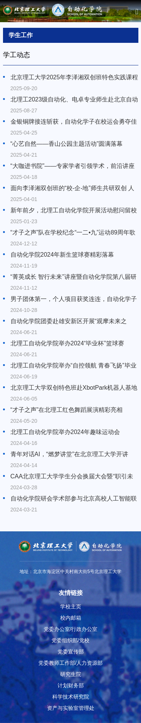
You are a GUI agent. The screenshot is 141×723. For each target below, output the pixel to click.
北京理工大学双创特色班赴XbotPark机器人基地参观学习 (74, 388)
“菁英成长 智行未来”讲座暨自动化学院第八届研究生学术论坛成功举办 (73, 277)
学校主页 (70, 607)
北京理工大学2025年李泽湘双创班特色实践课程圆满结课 (74, 78)
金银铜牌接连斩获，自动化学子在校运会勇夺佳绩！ (74, 122)
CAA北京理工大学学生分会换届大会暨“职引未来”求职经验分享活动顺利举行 (72, 477)
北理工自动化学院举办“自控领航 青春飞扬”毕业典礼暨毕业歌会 (73, 366)
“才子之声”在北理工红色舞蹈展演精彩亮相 (67, 410)
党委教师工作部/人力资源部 (70, 663)
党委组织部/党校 (71, 640)
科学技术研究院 (70, 697)
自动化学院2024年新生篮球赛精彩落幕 (62, 254)
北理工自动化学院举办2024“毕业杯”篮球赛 (67, 343)
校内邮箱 (70, 618)
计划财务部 (71, 685)
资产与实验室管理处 (70, 708)
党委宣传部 (71, 652)
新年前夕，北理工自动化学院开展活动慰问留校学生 (74, 211)
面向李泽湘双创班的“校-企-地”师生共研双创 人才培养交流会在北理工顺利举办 (73, 188)
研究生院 (70, 674)
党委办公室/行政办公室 (71, 629)
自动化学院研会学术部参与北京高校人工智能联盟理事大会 (74, 499)
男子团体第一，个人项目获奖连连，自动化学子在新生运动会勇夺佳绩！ (74, 299)
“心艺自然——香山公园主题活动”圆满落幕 (67, 144)
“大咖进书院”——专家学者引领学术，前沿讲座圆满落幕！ (73, 166)
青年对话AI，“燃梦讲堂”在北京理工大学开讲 (70, 454)
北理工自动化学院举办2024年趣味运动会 (65, 432)
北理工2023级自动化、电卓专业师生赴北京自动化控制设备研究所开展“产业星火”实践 (74, 100)
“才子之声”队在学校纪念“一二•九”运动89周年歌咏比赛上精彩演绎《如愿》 (73, 233)
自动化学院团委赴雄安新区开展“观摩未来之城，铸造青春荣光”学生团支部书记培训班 (69, 321)
